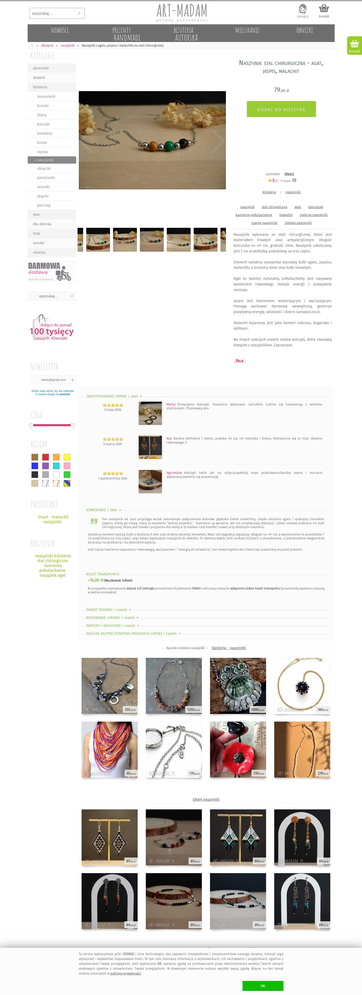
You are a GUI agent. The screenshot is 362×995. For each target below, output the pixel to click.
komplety (44, 133)
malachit (286, 215)
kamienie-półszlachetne (254, 215)
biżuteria (40, 87)
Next (217, 141)
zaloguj (303, 16)
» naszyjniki (43, 160)
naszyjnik (247, 207)
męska (42, 152)
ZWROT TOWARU (109, 610)
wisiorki (43, 187)
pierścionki (46, 178)
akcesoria (41, 68)
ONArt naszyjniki (206, 799)
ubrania (39, 252)
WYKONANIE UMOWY (113, 618)
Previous (86, 141)
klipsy (42, 115)
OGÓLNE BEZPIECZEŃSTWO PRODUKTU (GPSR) (134, 634)
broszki (43, 106)
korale (42, 143)
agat (297, 207)
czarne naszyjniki (264, 223)
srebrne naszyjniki (314, 215)
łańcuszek (315, 207)
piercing (43, 205)
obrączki (44, 168)
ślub (36, 233)
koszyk (324, 16)
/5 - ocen (279, 181)
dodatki (39, 78)
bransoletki (46, 96)
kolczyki (43, 124)
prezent (64, 394)
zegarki (43, 196)
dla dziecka (42, 224)
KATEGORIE (42, 55)
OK (263, 986)
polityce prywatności (125, 973)
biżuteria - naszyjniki (229, 648)
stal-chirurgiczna (274, 207)
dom (36, 214)
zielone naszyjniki (298, 223)
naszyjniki (293, 192)
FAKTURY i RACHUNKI (113, 626)
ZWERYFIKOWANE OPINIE (114, 396)
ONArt (289, 174)
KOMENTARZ (104, 510)
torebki (39, 243)
